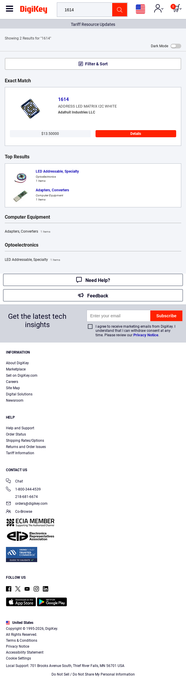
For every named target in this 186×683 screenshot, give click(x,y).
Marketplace (16, 369)
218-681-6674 (22, 497)
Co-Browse (19, 512)
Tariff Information (20, 453)
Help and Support (20, 428)
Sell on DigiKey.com (21, 375)
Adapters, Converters (27, 231)
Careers (12, 382)
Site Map (13, 388)
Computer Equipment (27, 217)
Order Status (16, 434)
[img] (33, 10)
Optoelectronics (21, 245)
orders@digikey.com (27, 504)
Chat (14, 482)
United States (19, 623)
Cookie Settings (18, 658)
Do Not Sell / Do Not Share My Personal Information (93, 674)
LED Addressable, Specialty (32, 260)
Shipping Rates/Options (25, 440)
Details (135, 134)
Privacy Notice (145, 335)
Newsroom (15, 400)
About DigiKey (17, 363)
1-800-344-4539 (23, 490)
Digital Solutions (19, 394)
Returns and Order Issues (26, 447)
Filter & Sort (96, 63)
